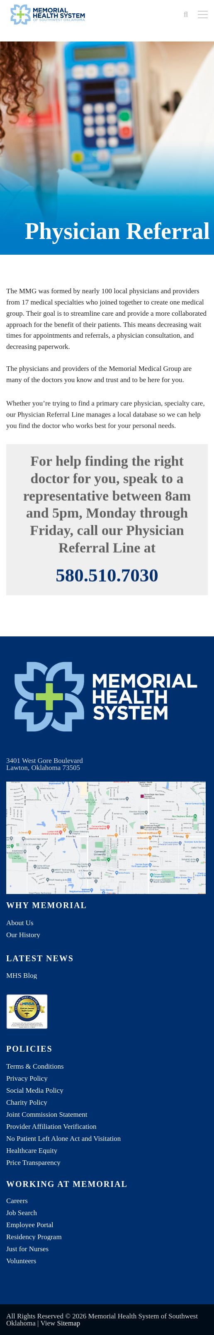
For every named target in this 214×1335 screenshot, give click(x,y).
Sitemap (68, 1323)
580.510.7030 (107, 583)
